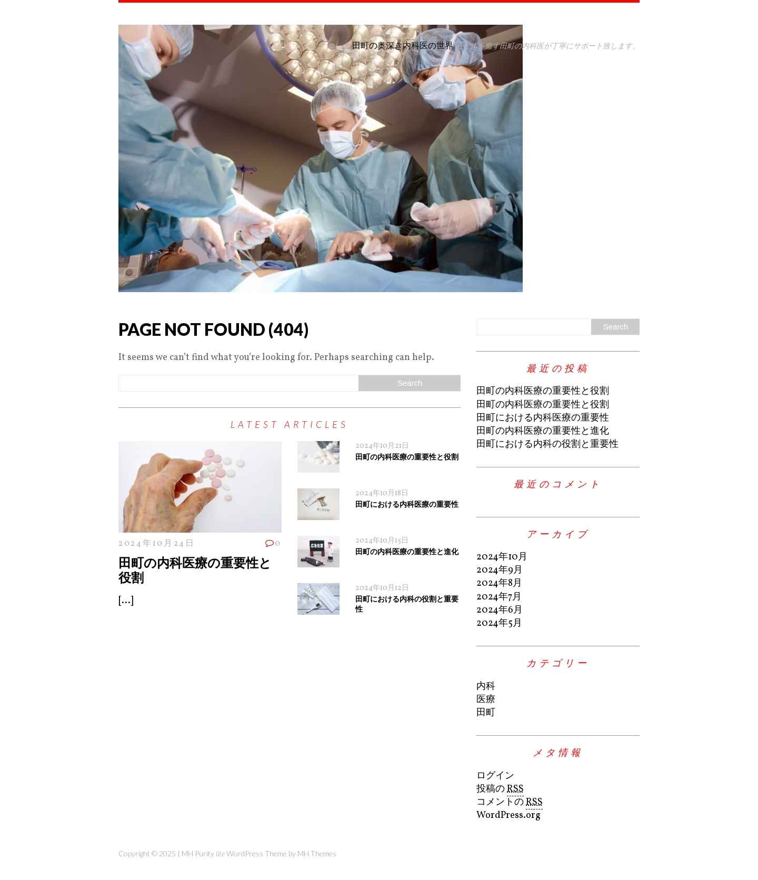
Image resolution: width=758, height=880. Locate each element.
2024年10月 (501, 557)
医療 (485, 699)
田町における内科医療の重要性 (406, 503)
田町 (485, 712)
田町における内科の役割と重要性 (547, 444)
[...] (125, 600)
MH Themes (316, 853)
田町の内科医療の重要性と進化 (406, 551)
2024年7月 (499, 597)
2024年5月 (499, 623)
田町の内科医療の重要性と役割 (195, 570)
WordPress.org (508, 815)
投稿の (500, 789)
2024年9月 (499, 570)
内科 (485, 686)
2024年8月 (499, 583)
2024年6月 (499, 610)
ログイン (495, 776)
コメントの (509, 802)
